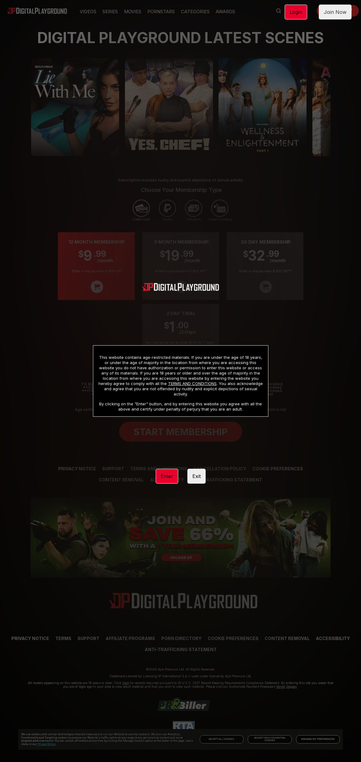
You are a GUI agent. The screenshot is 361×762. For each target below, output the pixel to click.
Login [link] (296, 12)
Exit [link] (196, 476)
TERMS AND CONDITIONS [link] (192, 383)
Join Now (335, 12)
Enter (167, 476)
